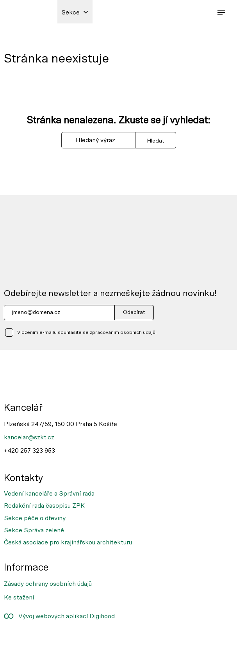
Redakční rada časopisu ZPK (44, 506)
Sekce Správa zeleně (34, 530)
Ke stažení (19, 597)
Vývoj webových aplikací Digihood (59, 616)
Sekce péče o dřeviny (35, 518)
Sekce (70, 12)
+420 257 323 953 (29, 451)
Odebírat (134, 312)
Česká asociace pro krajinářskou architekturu (68, 542)
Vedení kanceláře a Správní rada (49, 493)
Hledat (155, 141)
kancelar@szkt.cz (29, 437)
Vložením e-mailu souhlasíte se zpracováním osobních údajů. (87, 332)
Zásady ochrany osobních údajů (48, 584)
